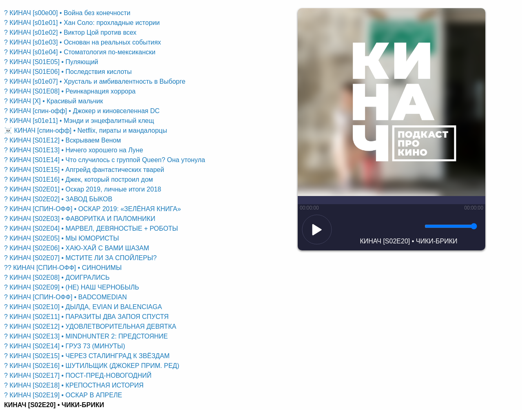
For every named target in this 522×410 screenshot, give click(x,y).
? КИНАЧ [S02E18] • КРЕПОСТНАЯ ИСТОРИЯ (74, 385)
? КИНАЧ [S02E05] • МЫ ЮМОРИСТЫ (61, 238)
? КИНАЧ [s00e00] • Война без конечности (67, 12)
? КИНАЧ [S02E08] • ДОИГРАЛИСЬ (57, 277)
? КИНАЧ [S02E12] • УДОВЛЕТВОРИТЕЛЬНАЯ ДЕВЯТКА (90, 326)
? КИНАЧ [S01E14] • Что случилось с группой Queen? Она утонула (104, 159)
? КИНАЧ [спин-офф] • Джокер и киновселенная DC (81, 110)
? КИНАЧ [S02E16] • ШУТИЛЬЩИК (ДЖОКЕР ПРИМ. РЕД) (91, 365)
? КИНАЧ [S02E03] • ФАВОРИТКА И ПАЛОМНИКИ (79, 218)
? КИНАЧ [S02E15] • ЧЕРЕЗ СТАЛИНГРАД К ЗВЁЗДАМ (87, 355)
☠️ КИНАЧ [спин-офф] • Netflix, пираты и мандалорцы (85, 130)
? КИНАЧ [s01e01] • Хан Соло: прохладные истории (82, 22)
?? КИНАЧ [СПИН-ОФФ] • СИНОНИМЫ (63, 267)
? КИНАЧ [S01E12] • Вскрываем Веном (62, 140)
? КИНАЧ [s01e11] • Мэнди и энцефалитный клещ (79, 120)
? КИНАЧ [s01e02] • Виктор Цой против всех (70, 32)
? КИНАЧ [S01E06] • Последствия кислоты (68, 71)
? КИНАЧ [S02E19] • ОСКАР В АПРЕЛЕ (63, 395)
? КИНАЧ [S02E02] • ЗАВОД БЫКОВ (58, 199)
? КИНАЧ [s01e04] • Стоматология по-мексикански (79, 52)
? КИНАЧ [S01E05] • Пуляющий (51, 61)
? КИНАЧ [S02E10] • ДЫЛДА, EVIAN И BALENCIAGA (83, 306)
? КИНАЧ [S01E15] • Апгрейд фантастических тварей (84, 169)
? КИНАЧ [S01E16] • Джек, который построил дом (78, 179)
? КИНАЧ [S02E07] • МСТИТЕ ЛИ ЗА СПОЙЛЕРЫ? (80, 257)
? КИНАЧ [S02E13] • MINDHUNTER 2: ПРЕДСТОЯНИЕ (86, 336)
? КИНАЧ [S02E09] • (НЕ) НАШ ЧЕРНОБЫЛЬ (71, 287)
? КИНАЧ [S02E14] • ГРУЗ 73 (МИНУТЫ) (64, 346)
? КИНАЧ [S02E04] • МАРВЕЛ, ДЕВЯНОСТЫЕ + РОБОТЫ (91, 228)
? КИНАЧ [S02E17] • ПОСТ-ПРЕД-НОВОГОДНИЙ (77, 375)
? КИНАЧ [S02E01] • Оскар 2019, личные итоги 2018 (82, 189)
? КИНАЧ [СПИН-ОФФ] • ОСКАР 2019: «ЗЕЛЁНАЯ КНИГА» (92, 208)
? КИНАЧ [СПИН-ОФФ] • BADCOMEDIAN (65, 297)
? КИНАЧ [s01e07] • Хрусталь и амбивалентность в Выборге (95, 81)
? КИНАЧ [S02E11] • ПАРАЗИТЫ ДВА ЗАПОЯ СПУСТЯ (86, 316)
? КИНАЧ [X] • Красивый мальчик (53, 101)
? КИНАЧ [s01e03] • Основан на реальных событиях (82, 42)
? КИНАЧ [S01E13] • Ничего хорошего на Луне (73, 150)
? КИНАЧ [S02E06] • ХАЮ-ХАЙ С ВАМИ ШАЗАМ (76, 248)
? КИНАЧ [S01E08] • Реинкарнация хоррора (70, 91)
